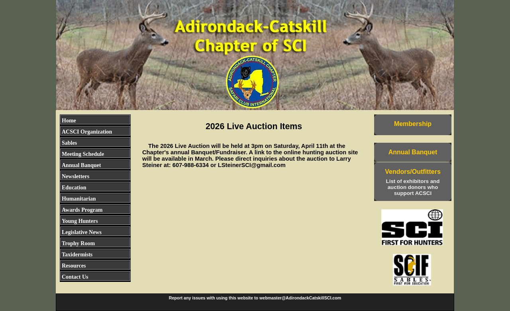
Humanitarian (79, 199)
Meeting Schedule (83, 154)
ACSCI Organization (87, 132)
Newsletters (75, 176)
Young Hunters (80, 221)
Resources (74, 266)
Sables (69, 143)
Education (74, 188)
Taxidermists (77, 255)
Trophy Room (78, 243)
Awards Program (82, 210)
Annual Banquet (81, 165)
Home (69, 121)
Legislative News (82, 232)
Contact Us (75, 277)
